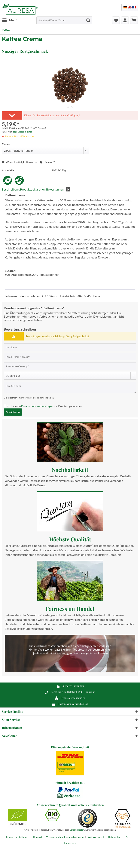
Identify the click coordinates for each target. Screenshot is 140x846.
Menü (9, 19)
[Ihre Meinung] (70, 387)
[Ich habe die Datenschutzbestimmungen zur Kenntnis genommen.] (5, 406)
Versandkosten (77, 829)
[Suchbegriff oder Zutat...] (64, 20)
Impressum (70, 842)
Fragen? (47, 162)
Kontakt (37, 836)
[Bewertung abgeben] (70, 376)
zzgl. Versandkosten (22, 131)
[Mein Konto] (125, 20)
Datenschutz (115, 836)
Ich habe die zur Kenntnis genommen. (45, 406)
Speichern (13, 412)
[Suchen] (88, 20)
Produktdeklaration (33, 189)
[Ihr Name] (70, 347)
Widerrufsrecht (96, 836)
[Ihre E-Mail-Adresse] (70, 356)
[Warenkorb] (134, 20)
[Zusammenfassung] (70, 366)
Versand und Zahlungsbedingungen (65, 836)
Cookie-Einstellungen (17, 836)
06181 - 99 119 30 (86, 691)
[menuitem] (9, 20)
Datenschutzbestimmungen (37, 406)
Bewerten (30, 162)
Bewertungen (58, 189)
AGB (128, 836)
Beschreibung (11, 189)
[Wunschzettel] (116, 20)
